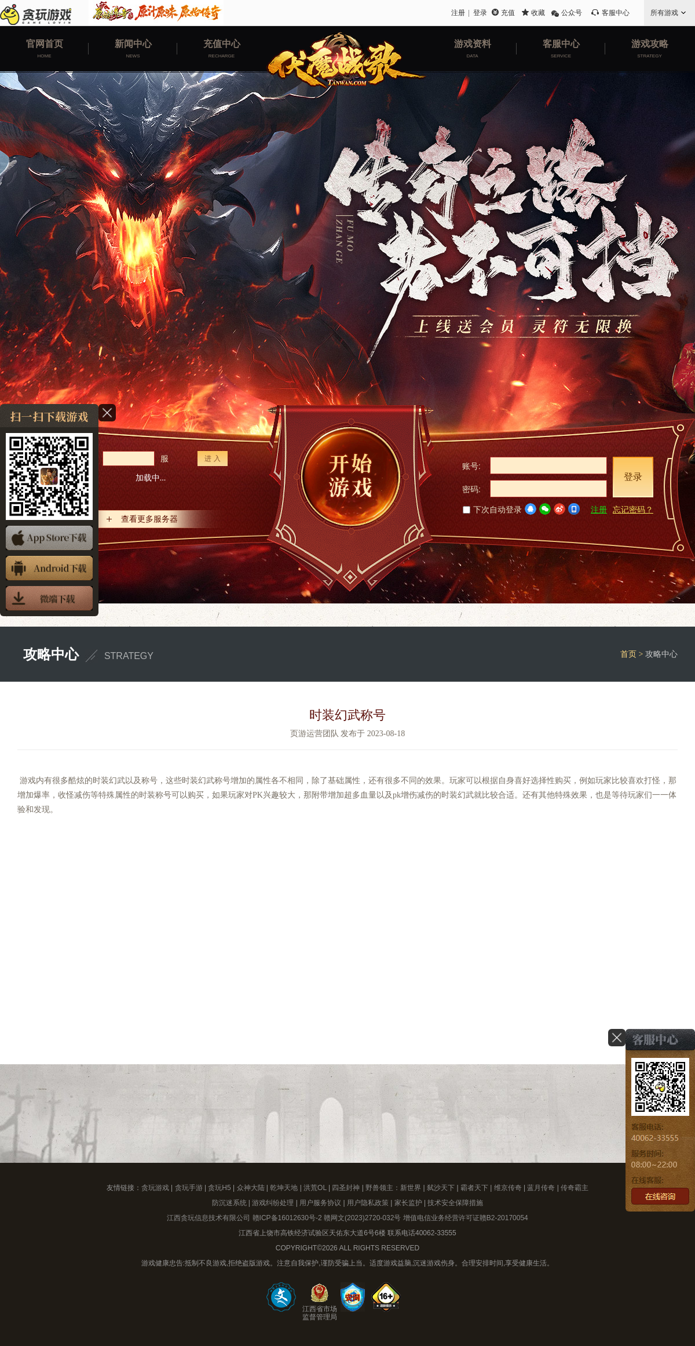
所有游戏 (664, 13)
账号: (471, 466)
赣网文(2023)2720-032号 (362, 1218)
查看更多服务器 (149, 518)
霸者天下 (474, 1188)
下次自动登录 (492, 509)
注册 (458, 13)
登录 (480, 13)
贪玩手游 (189, 1188)
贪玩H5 (219, 1188)
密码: (471, 489)
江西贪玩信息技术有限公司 (208, 1218)
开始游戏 (350, 498)
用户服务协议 (320, 1203)
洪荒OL (315, 1188)
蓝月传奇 (541, 1188)
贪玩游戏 (155, 1188)
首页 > (632, 654)
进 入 (212, 458)
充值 (508, 13)
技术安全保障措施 (455, 1203)
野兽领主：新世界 (393, 1188)
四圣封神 (346, 1188)
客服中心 (616, 13)
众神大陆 (251, 1188)
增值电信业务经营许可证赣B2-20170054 (465, 1218)
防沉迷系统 (229, 1203)
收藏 (538, 13)
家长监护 (408, 1203)
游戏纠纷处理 (273, 1203)
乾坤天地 (284, 1188)
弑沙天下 (441, 1188)
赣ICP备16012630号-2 (287, 1218)
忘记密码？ (633, 509)
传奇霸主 (574, 1188)
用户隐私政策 (368, 1203)
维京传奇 (508, 1188)
